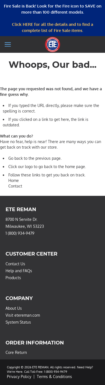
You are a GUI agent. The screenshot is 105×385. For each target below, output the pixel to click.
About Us (14, 308)
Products (13, 277)
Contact (15, 186)
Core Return (16, 352)
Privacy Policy (19, 376)
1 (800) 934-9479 (20, 233)
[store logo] (52, 44)
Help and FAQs (19, 270)
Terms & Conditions (54, 376)
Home (13, 180)
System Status (18, 322)
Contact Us (15, 263)
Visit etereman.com (23, 315)
